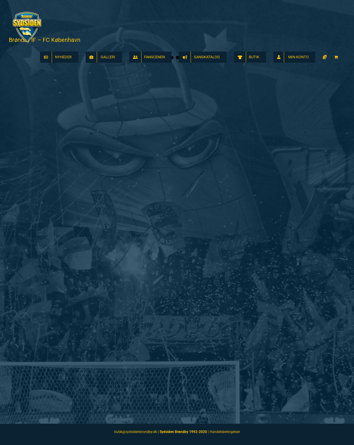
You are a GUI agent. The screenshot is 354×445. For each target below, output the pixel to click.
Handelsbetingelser (225, 432)
